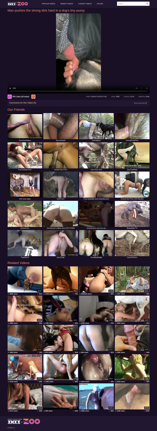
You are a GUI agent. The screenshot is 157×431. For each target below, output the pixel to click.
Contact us (11, 427)
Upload (100, 4)
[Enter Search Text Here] (133, 4)
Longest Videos (85, 4)
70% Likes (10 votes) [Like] (18, 97)
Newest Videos (66, 4)
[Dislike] (33, 97)
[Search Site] (147, 4)
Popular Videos (48, 4)
